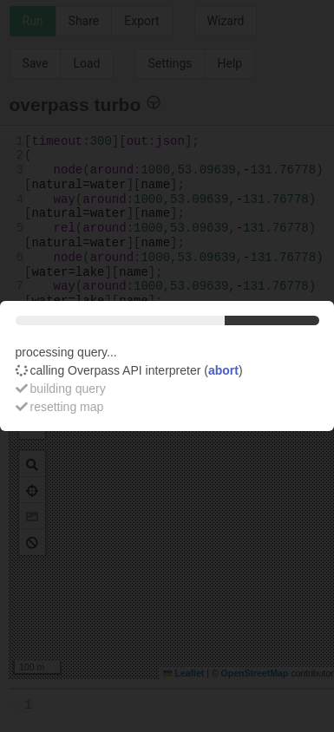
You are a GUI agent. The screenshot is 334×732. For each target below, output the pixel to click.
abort (223, 370)
